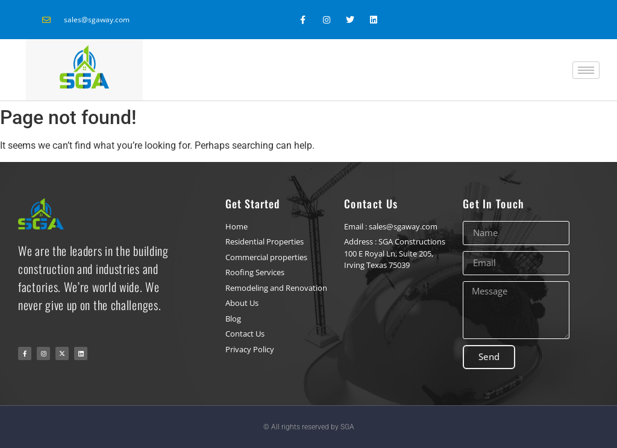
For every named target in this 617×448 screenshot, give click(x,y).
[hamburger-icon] (586, 70)
